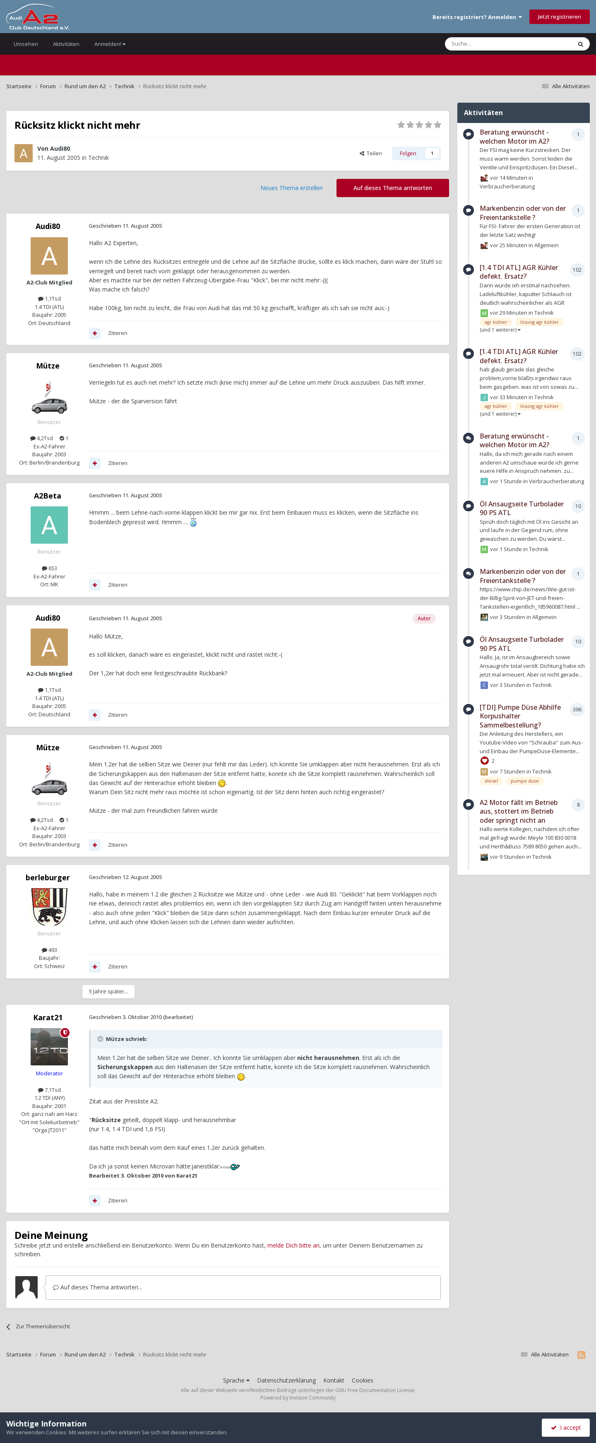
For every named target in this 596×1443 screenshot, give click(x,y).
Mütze (48, 366)
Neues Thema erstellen (291, 188)
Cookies (362, 1380)
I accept (566, 1427)
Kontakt (333, 1380)
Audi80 (60, 148)
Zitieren (117, 333)
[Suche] (483, 44)
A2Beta (47, 496)
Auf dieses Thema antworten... (97, 1287)
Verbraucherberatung (507, 186)
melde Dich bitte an (293, 1245)
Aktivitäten (66, 44)
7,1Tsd (49, 1090)
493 (49, 950)
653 (49, 568)
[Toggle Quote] (101, 1039)
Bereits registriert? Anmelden (477, 17)
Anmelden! (109, 44)
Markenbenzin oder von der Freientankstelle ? (523, 213)
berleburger (48, 877)
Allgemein (546, 244)
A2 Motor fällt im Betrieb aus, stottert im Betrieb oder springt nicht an (519, 811)
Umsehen (26, 44)
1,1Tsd (49, 298)
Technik (98, 157)
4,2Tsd (41, 438)
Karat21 (47, 1017)
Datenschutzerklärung (286, 1380)
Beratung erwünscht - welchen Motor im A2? (514, 137)
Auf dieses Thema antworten (392, 188)
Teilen (371, 153)
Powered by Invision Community (298, 1397)
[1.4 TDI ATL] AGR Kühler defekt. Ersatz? (519, 272)
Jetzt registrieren (559, 16)
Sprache (236, 1380)
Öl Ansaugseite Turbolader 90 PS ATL (522, 508)
